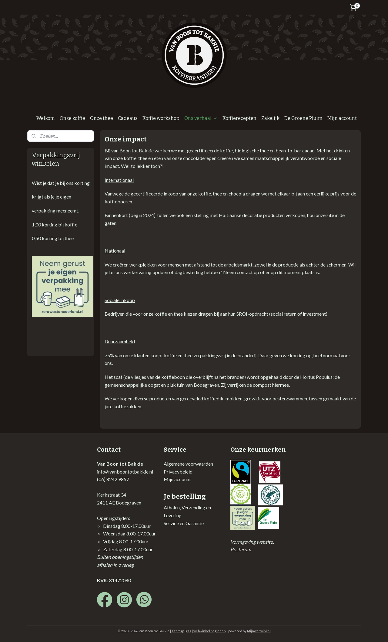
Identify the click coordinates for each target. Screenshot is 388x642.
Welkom (45, 118)
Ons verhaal (201, 118)
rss (188, 631)
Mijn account (342, 118)
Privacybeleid (178, 471)
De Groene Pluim (303, 118)
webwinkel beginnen (209, 631)
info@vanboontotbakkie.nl (125, 471)
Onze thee (101, 118)
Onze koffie (72, 118)
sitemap (178, 631)
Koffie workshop (160, 118)
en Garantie (191, 523)
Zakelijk (270, 118)
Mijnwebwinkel (259, 631)
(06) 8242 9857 (113, 479)
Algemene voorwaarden (188, 464)
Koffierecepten (239, 118)
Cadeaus (128, 118)
